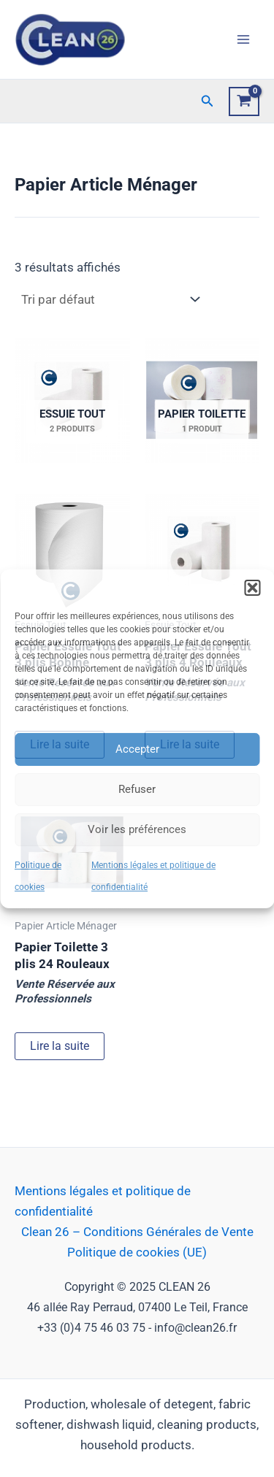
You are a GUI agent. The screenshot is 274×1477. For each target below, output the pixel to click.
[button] (252, 587)
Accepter (137, 749)
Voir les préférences (137, 829)
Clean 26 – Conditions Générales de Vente (137, 1231)
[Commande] (109, 299)
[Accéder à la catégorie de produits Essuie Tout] (72, 400)
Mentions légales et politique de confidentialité (103, 1201)
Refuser (137, 789)
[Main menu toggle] (243, 39)
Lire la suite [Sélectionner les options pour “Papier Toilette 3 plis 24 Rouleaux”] (59, 1046)
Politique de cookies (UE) (137, 1252)
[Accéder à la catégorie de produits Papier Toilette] (202, 400)
